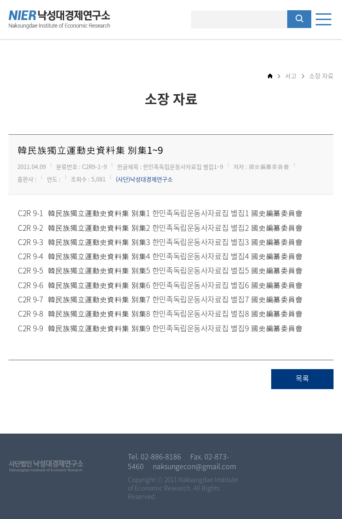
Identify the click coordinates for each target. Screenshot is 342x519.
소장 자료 (321, 75)
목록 (302, 379)
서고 (291, 75)
